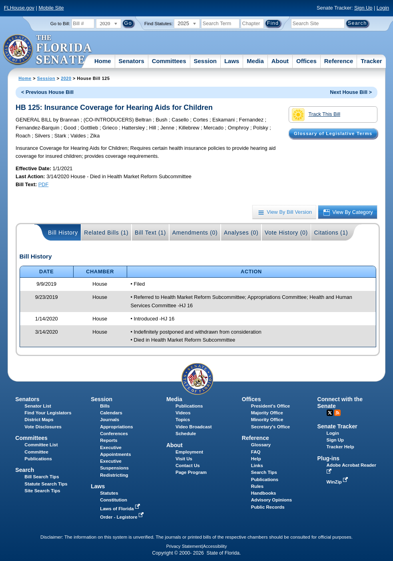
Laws (231, 61)
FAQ (256, 452)
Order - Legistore (122, 517)
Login (383, 8)
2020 (66, 78)
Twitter (330, 413)
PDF (43, 184)
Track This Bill (316, 114)
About (280, 61)
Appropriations (116, 426)
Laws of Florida (121, 508)
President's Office (270, 406)
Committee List (41, 444)
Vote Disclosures (43, 426)
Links (257, 465)
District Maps (38, 419)
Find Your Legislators (47, 412)
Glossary (261, 444)
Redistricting (114, 475)
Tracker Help (340, 446)
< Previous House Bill (47, 92)
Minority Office (267, 419)
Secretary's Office (270, 426)
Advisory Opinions (271, 499)
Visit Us (184, 458)
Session (205, 61)
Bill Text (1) (150, 232)
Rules (257, 486)
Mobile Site (51, 8)
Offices (306, 61)
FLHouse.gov (19, 8)
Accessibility (215, 546)
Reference (338, 61)
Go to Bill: (60, 23)
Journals (109, 419)
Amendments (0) (195, 232)
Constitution (113, 499)
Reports (109, 440)
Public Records (268, 507)
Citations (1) (331, 232)
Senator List (37, 406)
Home (102, 61)
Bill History (63, 232)
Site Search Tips (42, 490)
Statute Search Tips (45, 483)
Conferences (114, 433)
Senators (131, 61)
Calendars (111, 412)
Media (255, 61)
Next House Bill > (351, 92)
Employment (189, 452)
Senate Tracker (337, 426)
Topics (183, 419)
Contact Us (188, 465)
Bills (105, 406)
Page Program (191, 472)
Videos (183, 412)
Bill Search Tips (41, 476)
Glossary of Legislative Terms (333, 133)
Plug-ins (328, 458)
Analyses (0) (241, 232)
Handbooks (263, 493)
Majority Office (267, 412)
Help (256, 458)
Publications (189, 406)
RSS (337, 413)
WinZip (338, 481)
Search (24, 470)
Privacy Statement (184, 546)
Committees (169, 61)
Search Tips (264, 472)
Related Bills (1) (106, 232)
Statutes (109, 493)
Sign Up (363, 8)
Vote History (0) (286, 232)
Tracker (371, 61)
